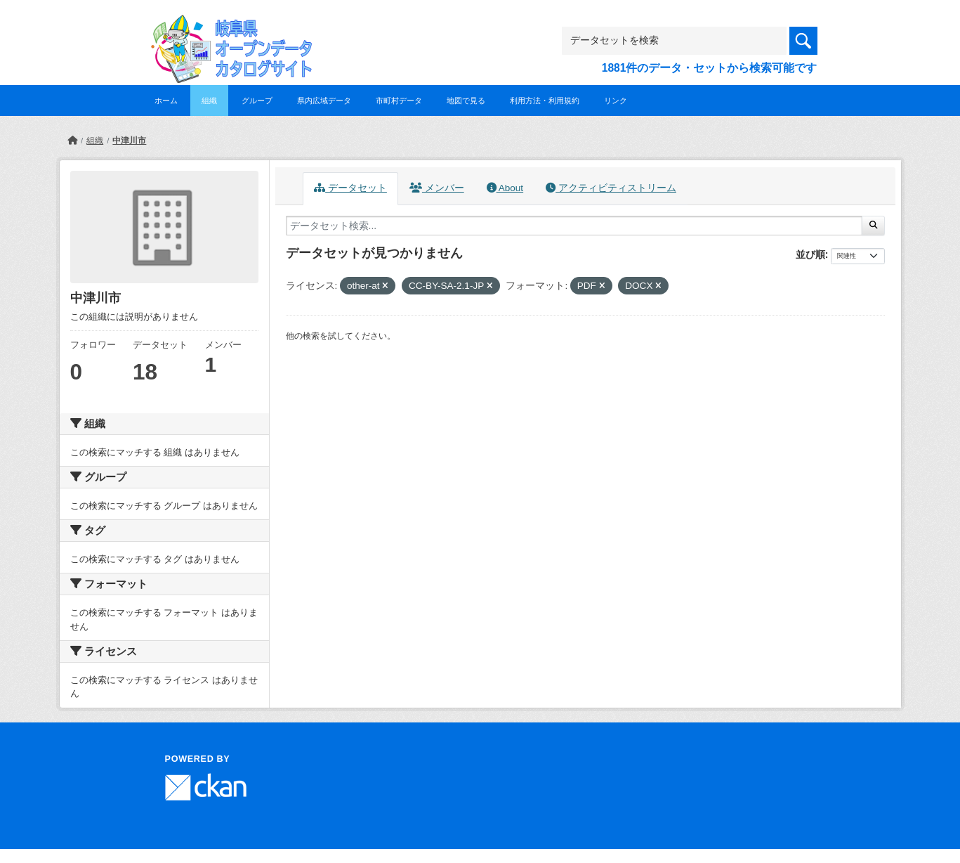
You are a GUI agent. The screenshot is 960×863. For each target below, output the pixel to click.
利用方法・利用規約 (544, 100)
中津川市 (129, 140)
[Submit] (873, 225)
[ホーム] (72, 140)
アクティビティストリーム (611, 188)
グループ (257, 100)
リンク (615, 100)
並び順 (810, 254)
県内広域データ (324, 100)
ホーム (166, 100)
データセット (350, 188)
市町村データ (399, 100)
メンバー (436, 188)
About (505, 188)
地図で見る (466, 100)
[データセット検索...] (574, 225)
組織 (209, 100)
